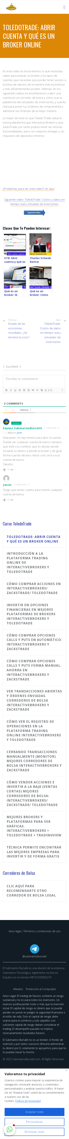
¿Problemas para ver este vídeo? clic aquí (28, 188)
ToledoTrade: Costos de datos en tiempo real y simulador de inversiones (50, 333)
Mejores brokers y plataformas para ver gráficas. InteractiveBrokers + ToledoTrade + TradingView (34, 826)
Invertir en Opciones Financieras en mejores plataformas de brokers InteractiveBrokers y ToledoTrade (31, 614)
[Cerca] (66, 1070)
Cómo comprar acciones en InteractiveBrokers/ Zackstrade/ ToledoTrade (34, 588)
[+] (50, 390)
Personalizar (34, 1122)
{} (46, 390)
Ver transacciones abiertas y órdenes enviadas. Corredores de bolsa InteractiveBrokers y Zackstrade (34, 700)
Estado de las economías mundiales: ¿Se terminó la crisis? (20, 329)
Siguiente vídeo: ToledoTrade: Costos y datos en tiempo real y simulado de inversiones (34, 202)
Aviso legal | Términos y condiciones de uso (35, 931)
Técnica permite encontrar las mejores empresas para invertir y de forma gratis (34, 852)
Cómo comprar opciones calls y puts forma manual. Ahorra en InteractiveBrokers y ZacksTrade (34, 670)
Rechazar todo (35, 1131)
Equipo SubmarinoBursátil (22, 428)
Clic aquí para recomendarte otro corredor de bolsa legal (31, 890)
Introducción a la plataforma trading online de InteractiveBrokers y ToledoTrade (28, 562)
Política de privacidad (28, 1101)
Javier (19, 432)
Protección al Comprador (41, 989)
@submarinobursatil (34, 956)
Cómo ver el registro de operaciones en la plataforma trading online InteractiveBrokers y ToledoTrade (34, 730)
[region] (34, 1104)
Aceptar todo (35, 1112)
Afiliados (18, 989)
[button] (9, 1129)
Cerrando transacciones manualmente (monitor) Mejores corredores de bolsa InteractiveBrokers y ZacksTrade (34, 761)
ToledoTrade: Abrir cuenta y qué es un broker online (34, 539)
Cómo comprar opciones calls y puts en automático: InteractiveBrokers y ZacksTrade (34, 642)
